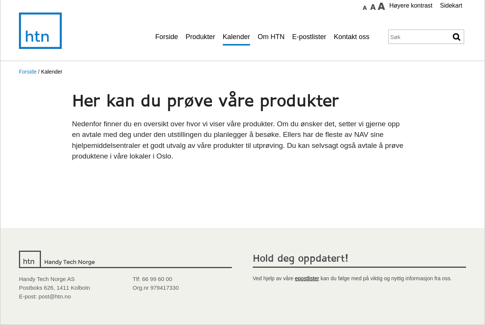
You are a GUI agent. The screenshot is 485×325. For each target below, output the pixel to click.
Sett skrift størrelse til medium (373, 6)
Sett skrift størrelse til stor (381, 6)
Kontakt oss (351, 37)
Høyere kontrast (410, 5)
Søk (457, 37)
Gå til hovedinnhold (338, 5)
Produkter (200, 37)
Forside (166, 37)
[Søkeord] (419, 37)
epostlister (307, 278)
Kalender (236, 37)
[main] (242, 160)
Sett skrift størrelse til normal (364, 6)
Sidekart (451, 5)
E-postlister (309, 37)
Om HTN (271, 37)
